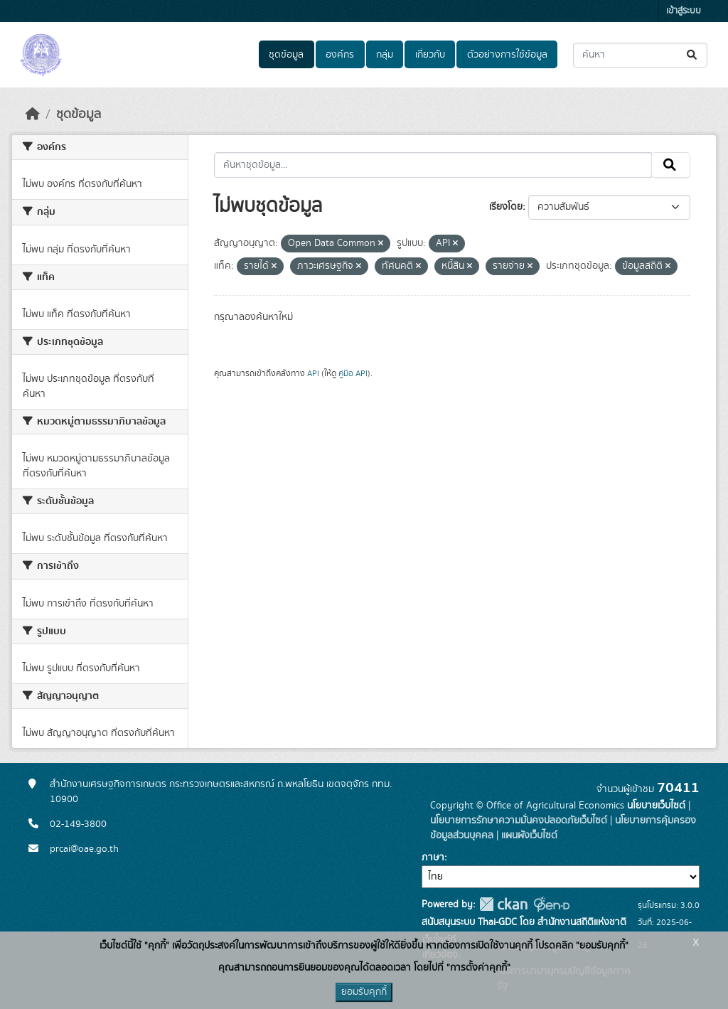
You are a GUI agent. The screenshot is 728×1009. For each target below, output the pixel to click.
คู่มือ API (353, 373)
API (313, 373)
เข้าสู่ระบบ (683, 11)
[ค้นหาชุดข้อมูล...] (640, 55)
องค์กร (340, 55)
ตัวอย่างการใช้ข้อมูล (507, 55)
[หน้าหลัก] (33, 114)
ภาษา (433, 857)
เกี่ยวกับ (430, 55)
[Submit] (693, 55)
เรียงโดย (506, 207)
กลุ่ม (384, 55)
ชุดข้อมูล (286, 55)
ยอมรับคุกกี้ (364, 992)
